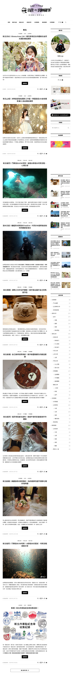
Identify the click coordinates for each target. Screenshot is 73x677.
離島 (62, 446)
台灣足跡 (61, 429)
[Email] (62, 22)
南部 (62, 415)
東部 (62, 442)
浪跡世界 (29, 22)
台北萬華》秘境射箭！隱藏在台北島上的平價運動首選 (65, 204)
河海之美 (61, 361)
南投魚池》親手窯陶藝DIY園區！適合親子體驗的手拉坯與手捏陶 (65, 193)
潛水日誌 (62, 367)
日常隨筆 (52, 22)
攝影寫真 (62, 418)
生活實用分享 (61, 306)
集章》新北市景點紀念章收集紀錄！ (25, 608)
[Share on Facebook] (37, 89)
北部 (62, 357)
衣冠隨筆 (36, 22)
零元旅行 (62, 347)
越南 (62, 323)
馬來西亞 (62, 330)
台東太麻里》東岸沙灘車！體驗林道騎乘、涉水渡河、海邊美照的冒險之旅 (65, 214)
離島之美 (61, 384)
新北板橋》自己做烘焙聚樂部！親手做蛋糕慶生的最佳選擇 (24, 355)
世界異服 (61, 401)
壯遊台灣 (61, 337)
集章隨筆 (44, 22)
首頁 (9, 22)
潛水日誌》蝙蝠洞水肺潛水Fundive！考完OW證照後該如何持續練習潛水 (25, 226)
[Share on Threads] (44, 89)
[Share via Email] (46, 89)
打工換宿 (62, 344)
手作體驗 (62, 378)
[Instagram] (60, 22)
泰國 (62, 320)
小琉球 (62, 388)
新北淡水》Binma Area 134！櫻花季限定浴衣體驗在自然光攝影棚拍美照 (25, 37)
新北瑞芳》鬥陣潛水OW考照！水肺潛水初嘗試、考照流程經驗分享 (25, 544)
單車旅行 (62, 340)
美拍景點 (61, 422)
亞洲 (61, 317)
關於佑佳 (14, 22)
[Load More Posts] (25, 670)
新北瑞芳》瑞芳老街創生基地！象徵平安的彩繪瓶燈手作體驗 (24, 417)
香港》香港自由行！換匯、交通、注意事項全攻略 (55, 254)
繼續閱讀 (25, 83)
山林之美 (61, 354)
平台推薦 (61, 303)
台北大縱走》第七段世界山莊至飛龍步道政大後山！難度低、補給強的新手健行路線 (55, 243)
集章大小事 (61, 449)
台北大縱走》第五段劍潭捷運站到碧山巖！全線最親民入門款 (55, 264)
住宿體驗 (62, 374)
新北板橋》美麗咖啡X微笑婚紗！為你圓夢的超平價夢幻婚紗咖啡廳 (25, 482)
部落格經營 (61, 310)
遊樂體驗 (62, 381)
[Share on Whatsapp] (39, 89)
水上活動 (62, 364)
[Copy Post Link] (42, 89)
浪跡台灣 (21, 22)
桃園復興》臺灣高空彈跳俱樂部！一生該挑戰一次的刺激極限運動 (65, 225)
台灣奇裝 (61, 405)
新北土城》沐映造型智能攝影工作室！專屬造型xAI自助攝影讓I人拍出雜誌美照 (25, 99)
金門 (62, 395)
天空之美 (61, 350)
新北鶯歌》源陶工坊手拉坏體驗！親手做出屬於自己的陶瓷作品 (24, 291)
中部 (62, 408)
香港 (62, 327)
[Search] (65, 22)
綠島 (62, 391)
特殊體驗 (61, 371)
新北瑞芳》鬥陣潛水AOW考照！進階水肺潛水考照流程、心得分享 (25, 164)
